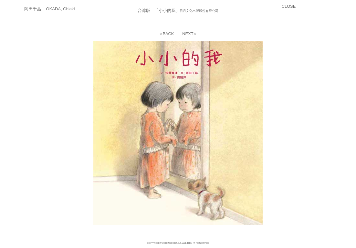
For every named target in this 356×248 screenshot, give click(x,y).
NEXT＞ (189, 33)
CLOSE (289, 6)
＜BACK (166, 33)
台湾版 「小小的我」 (159, 10)
